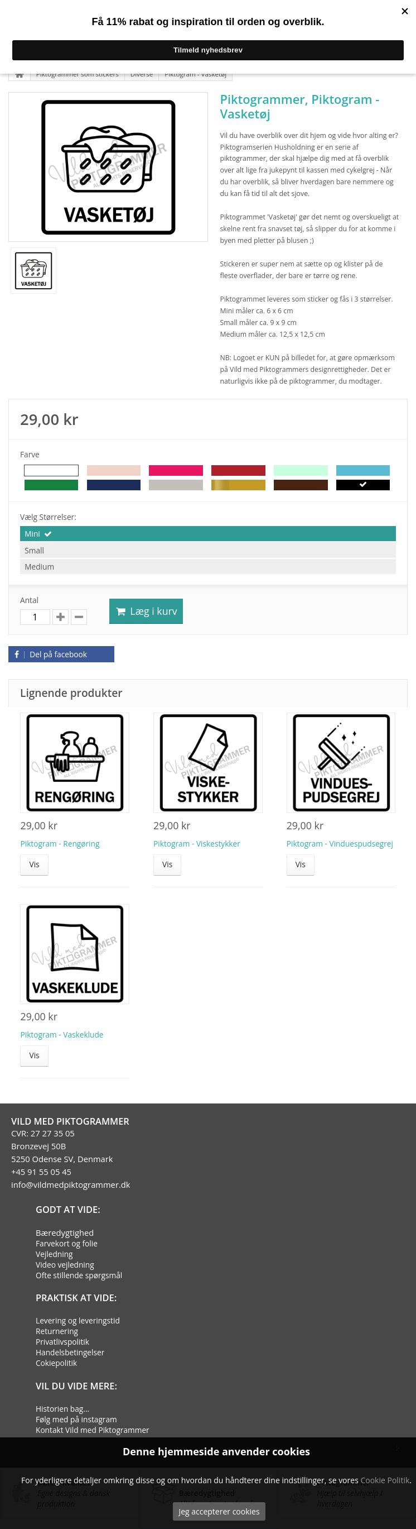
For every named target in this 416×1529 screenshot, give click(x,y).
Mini (32, 533)
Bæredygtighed (65, 1232)
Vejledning (54, 1254)
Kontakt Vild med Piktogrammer (92, 1430)
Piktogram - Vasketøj (195, 74)
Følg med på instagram (76, 1419)
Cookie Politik (384, 1480)
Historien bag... (62, 1408)
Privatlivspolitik (62, 1341)
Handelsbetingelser (70, 1352)
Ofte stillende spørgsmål (79, 1275)
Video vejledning (65, 1264)
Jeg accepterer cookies (218, 1511)
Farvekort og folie (67, 1243)
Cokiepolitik (56, 1363)
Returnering (57, 1331)
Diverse (141, 74)
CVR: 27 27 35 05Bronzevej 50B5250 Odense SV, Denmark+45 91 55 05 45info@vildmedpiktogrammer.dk (70, 1158)
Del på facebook (49, 654)
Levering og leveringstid (78, 1320)
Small (34, 550)
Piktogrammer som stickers (77, 74)
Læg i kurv (146, 611)
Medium (39, 566)
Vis (34, 864)
